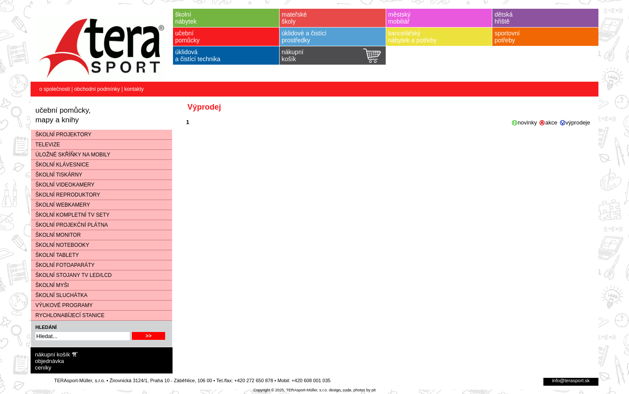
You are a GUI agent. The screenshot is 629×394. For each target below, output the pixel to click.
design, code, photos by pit (352, 390)
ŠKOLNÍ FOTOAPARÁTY (63, 265)
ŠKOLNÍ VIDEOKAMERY (62, 185)
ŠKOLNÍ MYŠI (50, 285)
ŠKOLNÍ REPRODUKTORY (65, 195)
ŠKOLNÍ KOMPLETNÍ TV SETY (70, 215)
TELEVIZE (45, 145)
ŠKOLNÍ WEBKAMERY (60, 205)
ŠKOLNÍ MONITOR (56, 235)
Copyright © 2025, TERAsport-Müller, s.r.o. (290, 390)
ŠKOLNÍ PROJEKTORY (61, 134)
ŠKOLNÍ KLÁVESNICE (60, 165)
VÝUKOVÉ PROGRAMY (62, 305)
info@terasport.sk (571, 380)
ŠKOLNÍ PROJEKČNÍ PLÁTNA (69, 225)
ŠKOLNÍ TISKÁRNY (56, 175)
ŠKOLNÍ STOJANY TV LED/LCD (71, 275)
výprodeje (578, 122)
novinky (527, 122)
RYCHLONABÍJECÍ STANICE (67, 315)
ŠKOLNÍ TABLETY (55, 255)
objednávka (49, 361)
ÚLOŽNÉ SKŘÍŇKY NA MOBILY (71, 155)
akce (551, 122)
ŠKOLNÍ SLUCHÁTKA (59, 295)
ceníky (43, 367)
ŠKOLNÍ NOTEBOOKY (60, 245)
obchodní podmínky (97, 89)
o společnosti (54, 89)
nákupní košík (52, 354)
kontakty (134, 89)
